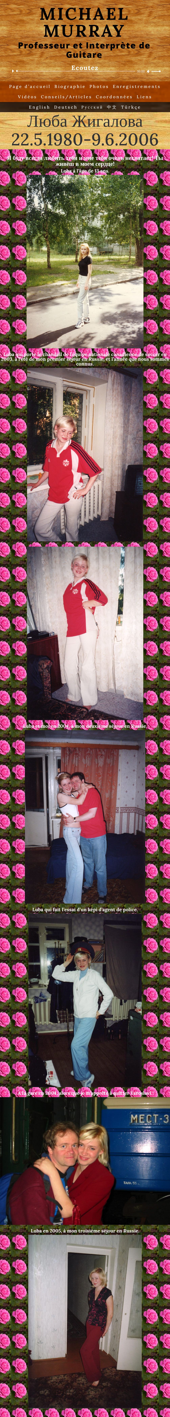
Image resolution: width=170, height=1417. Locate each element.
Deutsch (66, 107)
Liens (145, 96)
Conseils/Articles (66, 96)
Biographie (70, 86)
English (39, 107)
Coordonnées (114, 96)
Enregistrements (137, 86)
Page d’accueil (29, 86)
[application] (85, 71)
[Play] (13, 71)
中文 (112, 107)
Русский (92, 107)
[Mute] (148, 71)
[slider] (76, 71)
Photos (99, 86)
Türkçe (131, 107)
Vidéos (27, 96)
